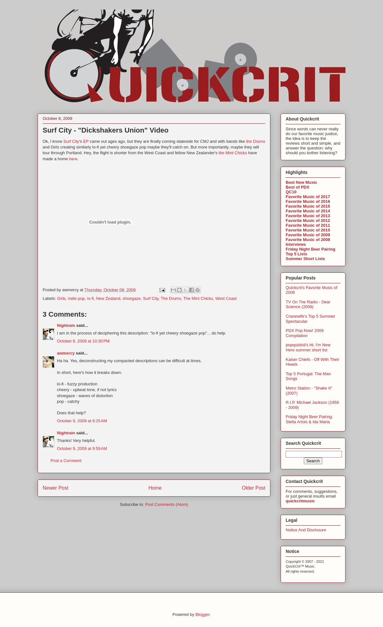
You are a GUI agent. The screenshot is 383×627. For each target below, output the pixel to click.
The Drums (171, 298)
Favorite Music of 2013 (308, 215)
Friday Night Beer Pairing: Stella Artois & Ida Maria (309, 419)
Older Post (253, 488)
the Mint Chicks (233, 152)
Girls (61, 298)
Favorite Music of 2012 (308, 220)
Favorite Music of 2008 (308, 239)
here (73, 158)
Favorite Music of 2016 (308, 201)
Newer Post (55, 488)
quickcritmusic (300, 501)
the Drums (255, 141)
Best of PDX (297, 187)
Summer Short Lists (305, 258)
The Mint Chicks (198, 298)
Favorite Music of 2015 (308, 206)
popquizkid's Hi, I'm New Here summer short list (308, 347)
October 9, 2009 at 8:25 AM (82, 420)
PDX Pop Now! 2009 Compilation (305, 333)
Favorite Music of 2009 (308, 234)
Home (155, 488)
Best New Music (301, 182)
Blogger (202, 614)
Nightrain (66, 325)
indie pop (76, 298)
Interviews (296, 244)
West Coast (226, 298)
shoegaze (132, 298)
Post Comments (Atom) (166, 504)
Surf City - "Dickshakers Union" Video (106, 130)
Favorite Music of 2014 (308, 211)
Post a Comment (66, 460)
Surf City (71, 141)
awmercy (66, 353)
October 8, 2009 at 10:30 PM (83, 341)
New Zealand (108, 298)
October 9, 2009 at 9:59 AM (82, 448)
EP (85, 141)
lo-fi (90, 298)
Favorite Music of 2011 (308, 225)
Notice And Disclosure (306, 529)
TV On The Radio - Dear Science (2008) (308, 304)
